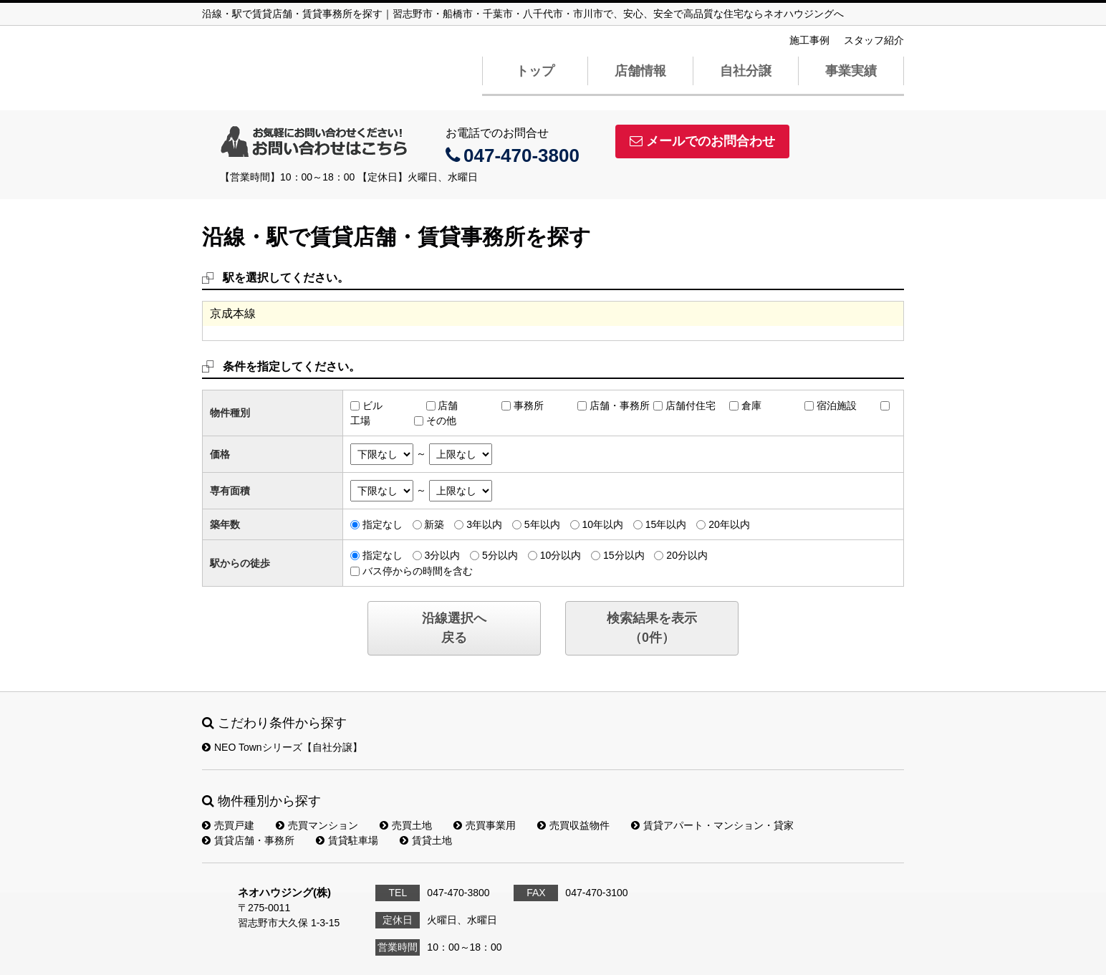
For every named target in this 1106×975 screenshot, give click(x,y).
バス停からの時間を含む (417, 571)
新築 (434, 524)
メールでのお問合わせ (702, 141)
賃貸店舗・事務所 (248, 840)
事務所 (529, 405)
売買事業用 (484, 825)
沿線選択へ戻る (454, 628)
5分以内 (500, 555)
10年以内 (602, 524)
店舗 (448, 405)
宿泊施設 (837, 405)
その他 (441, 420)
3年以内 (484, 524)
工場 (360, 420)
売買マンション (317, 825)
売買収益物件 (573, 825)
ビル (372, 405)
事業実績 (851, 71)
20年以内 (729, 524)
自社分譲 (745, 71)
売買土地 (406, 825)
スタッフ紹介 (874, 40)
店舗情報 (640, 71)
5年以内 (542, 524)
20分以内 (687, 555)
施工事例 (809, 40)
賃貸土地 (426, 840)
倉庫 (751, 405)
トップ (535, 71)
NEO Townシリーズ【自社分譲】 (282, 747)
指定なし (382, 524)
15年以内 (666, 524)
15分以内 (624, 555)
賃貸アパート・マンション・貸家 (712, 825)
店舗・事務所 (620, 405)
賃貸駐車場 (347, 840)
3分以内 (442, 555)
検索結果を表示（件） (652, 628)
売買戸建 (228, 825)
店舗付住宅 (690, 405)
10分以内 (561, 555)
